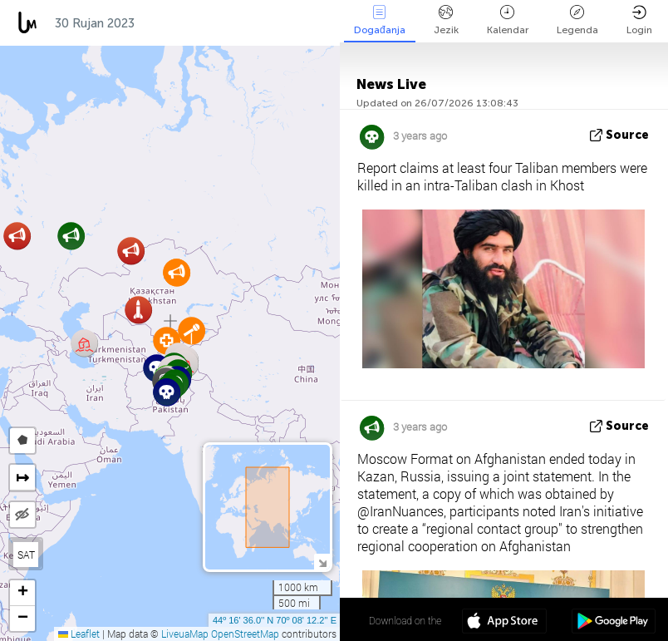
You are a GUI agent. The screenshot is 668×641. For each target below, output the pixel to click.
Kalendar (507, 20)
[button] (166, 392)
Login (639, 20)
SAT (26, 554)
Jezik (446, 20)
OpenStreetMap (245, 633)
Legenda (577, 20)
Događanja (379, 20)
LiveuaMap (185, 633)
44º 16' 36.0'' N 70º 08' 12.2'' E (274, 620)
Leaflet (79, 633)
